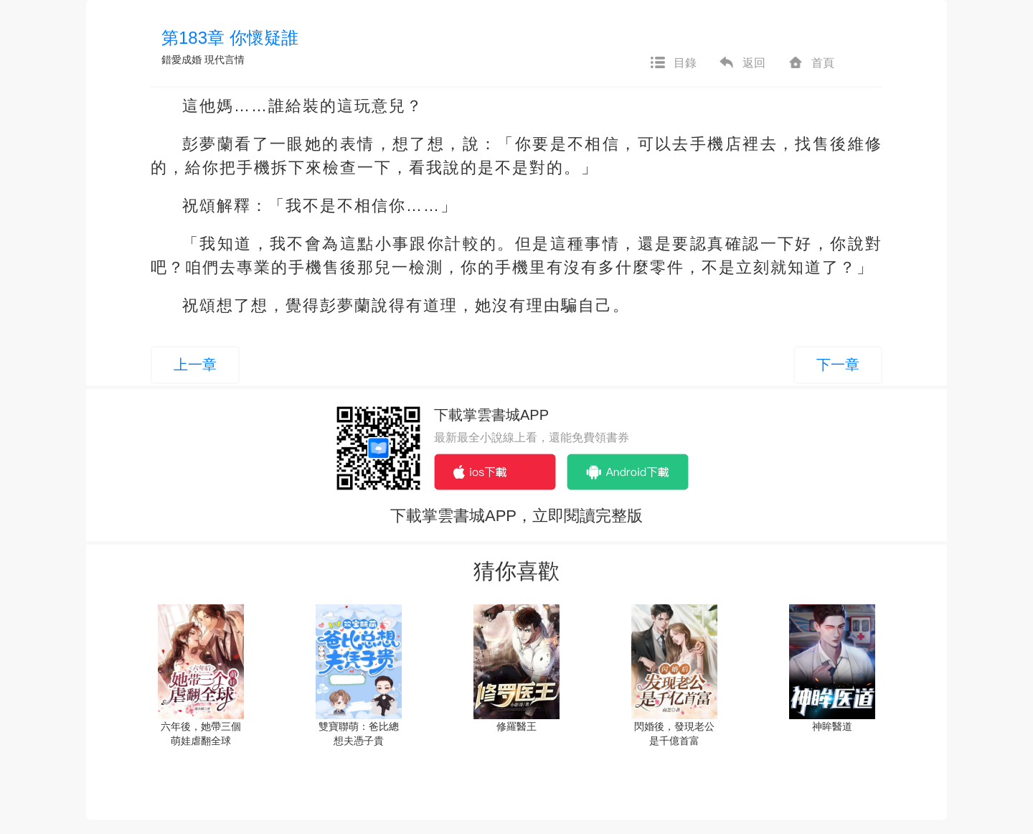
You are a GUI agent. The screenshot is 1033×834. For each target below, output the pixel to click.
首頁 (810, 63)
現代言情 (224, 59)
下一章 (837, 365)
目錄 (673, 63)
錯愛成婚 (181, 59)
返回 (741, 63)
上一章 (195, 365)
